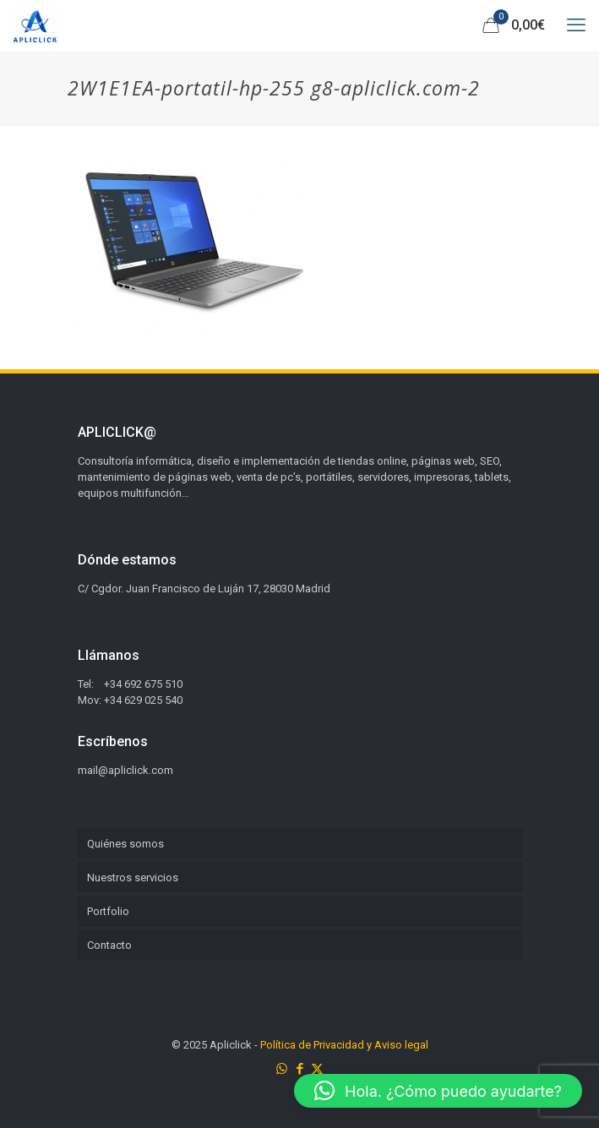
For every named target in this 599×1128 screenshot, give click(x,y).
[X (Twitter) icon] (317, 1068)
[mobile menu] (576, 25)
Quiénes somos (125, 843)
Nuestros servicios (132, 877)
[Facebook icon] (299, 1068)
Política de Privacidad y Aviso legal (344, 1044)
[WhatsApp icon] (281, 1068)
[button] (438, 1091)
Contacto (109, 945)
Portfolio (108, 911)
